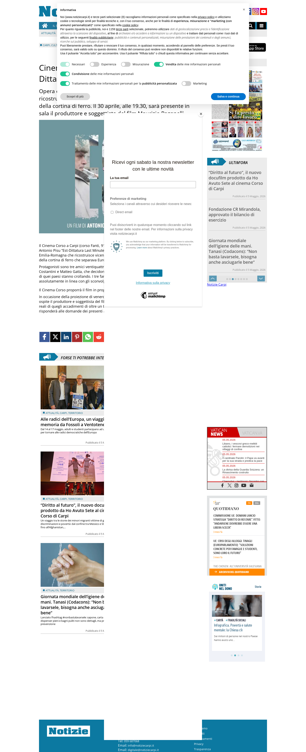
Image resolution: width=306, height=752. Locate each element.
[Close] (201, 114)
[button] (244, 9)
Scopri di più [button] (75, 96)
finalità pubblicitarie (101, 37)
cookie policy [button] (130, 25)
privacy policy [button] (206, 17)
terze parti (122, 29)
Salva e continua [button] (228, 96)
